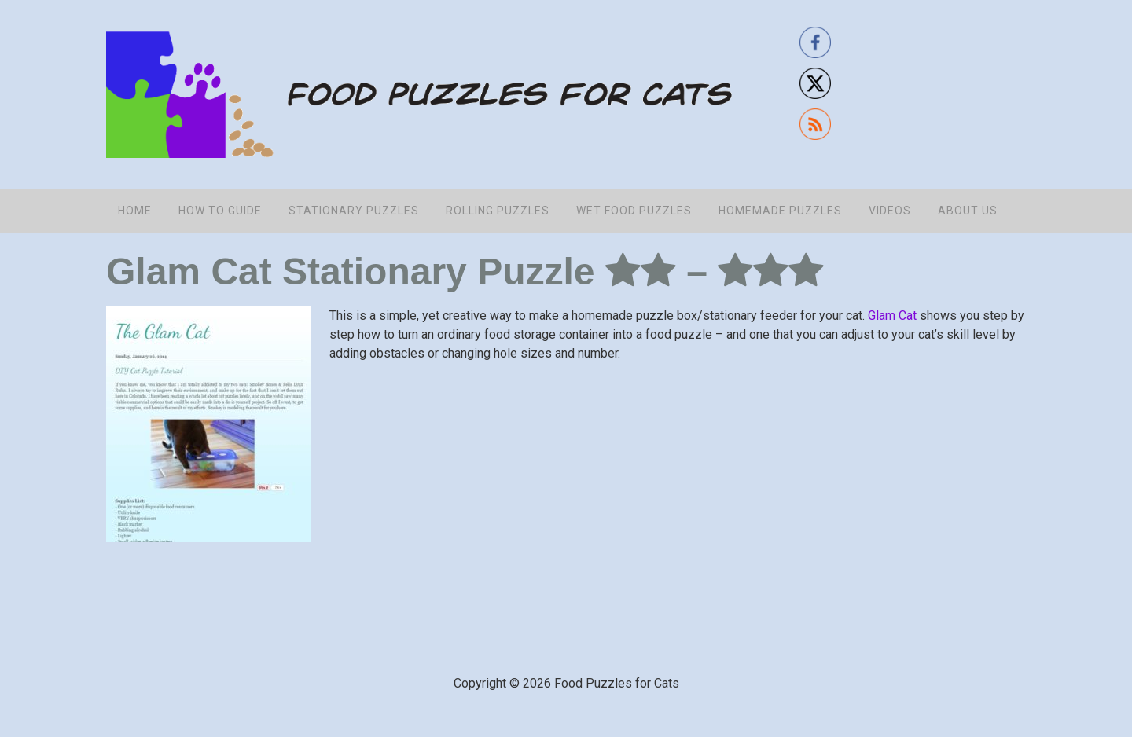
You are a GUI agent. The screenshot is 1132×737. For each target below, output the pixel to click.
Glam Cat (892, 315)
